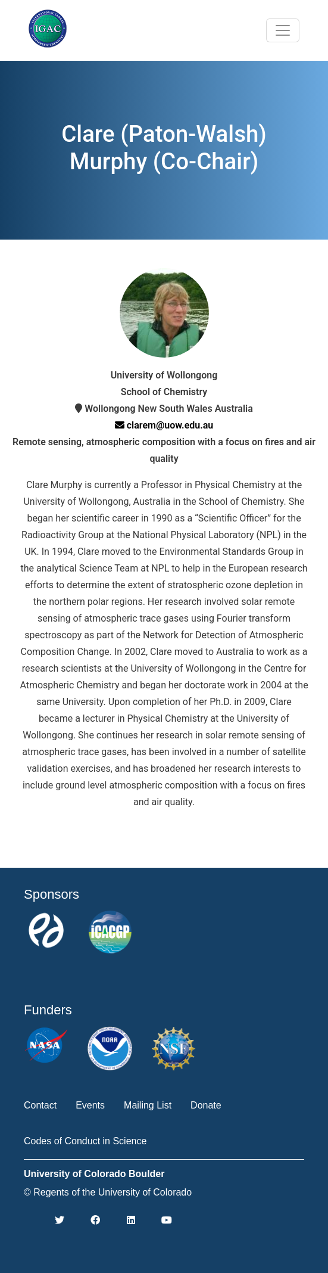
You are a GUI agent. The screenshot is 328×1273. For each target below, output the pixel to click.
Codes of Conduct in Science (85, 1141)
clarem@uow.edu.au (164, 425)
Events (90, 1105)
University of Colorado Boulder (94, 1174)
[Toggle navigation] (282, 30)
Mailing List (147, 1105)
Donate (205, 1105)
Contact (40, 1105)
